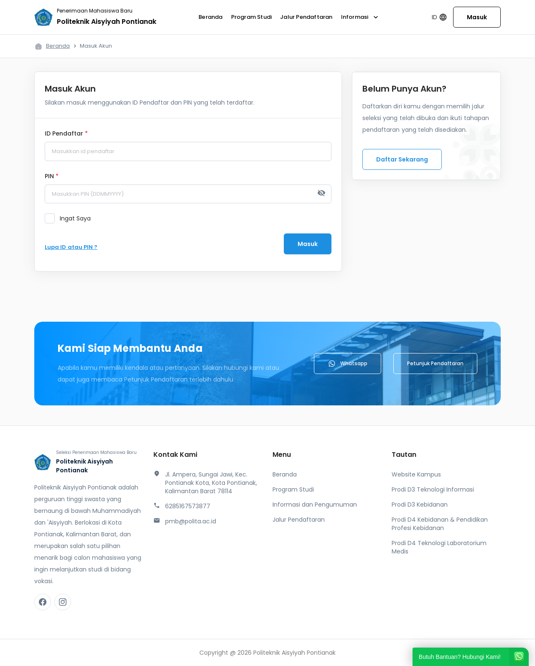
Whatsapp (347, 363)
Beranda (210, 17)
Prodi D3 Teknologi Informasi (433, 489)
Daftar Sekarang (402, 159)
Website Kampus (416, 474)
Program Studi (251, 17)
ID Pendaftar (66, 134)
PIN (52, 176)
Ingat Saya (75, 218)
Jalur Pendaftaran (306, 17)
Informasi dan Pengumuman (315, 504)
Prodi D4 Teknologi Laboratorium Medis (439, 547)
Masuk (477, 17)
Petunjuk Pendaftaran (435, 363)
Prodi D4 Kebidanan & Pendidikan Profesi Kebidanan (440, 523)
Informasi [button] (360, 17)
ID (439, 17)
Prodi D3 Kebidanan (420, 504)
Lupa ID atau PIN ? (71, 247)
